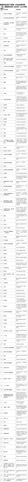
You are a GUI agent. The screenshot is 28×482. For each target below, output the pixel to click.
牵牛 (5, 447)
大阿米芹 (6, 38)
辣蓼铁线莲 (6, 433)
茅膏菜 (5, 177)
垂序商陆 (6, 460)
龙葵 (5, 344)
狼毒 (5, 359)
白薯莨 (5, 173)
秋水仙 (5, 121)
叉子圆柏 (6, 240)
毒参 (5, 124)
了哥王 (5, 402)
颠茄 (5, 74)
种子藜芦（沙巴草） (8, 331)
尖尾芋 (5, 29)
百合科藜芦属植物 (8, 389)
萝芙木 (5, 316)
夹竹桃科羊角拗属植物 (9, 347)
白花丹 (5, 293)
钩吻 (5, 220)
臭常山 (5, 271)
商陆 (5, 456)
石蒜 (5, 247)
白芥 (5, 422)
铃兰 (5, 129)
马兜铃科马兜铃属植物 (9, 66)
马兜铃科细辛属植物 (8, 70)
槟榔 (5, 62)
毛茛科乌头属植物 (8, 13)
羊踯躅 (5, 320)
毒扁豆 (5, 278)
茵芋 (5, 355)
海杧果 (5, 104)
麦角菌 (5, 119)
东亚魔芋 (6, 413)
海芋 (5, 33)
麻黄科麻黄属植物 (8, 186)
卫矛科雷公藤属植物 (8, 372)
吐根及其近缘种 (7, 99)
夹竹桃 (5, 263)
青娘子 (5, 250)
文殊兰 (5, 147)
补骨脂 (5, 300)
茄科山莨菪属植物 (8, 55)
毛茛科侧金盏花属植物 (9, 18)
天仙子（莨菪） (7, 227)
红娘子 (5, 224)
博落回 (5, 253)
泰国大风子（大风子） (9, 438)
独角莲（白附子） (8, 378)
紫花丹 (5, 290)
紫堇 (5, 136)
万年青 (5, 323)
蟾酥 (5, 82)
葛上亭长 (6, 190)
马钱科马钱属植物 (8, 362)
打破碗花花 (6, 45)
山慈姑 (5, 236)
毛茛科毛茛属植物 (8, 311)
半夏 (5, 286)
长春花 (5, 93)
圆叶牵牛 (6, 451)
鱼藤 (5, 166)
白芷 (5, 50)
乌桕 (5, 327)
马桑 (5, 133)
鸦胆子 (5, 77)
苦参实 (5, 340)
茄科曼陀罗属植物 (8, 162)
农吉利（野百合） (8, 150)
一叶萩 (5, 335)
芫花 (5, 158)
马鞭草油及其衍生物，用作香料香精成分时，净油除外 (9, 396)
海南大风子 (6, 442)
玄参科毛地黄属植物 (8, 169)
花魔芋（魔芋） (7, 407)
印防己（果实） (7, 41)
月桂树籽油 (6, 267)
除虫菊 (5, 306)
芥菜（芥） (6, 418)
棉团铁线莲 (6, 428)
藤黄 (5, 215)
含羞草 (5, 260)
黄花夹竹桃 (6, 367)
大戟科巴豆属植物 (8, 154)
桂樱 (5, 296)
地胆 (5, 257)
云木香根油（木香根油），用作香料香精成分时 (9, 141)
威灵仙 (5, 425)
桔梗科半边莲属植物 (8, 243)
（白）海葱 (6, 385)
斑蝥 (5, 88)
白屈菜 (5, 107)
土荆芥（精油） (7, 114)
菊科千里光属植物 (8, 351)
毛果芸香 (6, 282)
